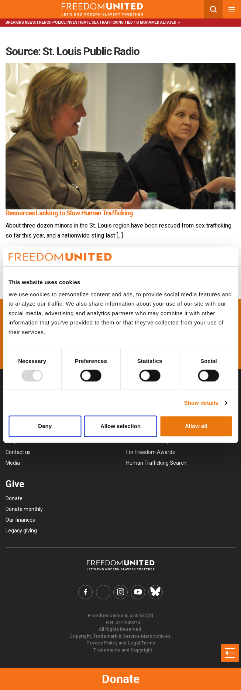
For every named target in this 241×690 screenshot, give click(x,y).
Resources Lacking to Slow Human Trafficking (69, 213)
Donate (121, 679)
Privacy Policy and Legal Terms (120, 642)
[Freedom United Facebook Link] (87, 592)
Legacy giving (21, 531)
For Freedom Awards (150, 452)
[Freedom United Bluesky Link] (154, 592)
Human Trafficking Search (156, 463)
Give (15, 484)
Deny (45, 426)
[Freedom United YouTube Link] (138, 592)
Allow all (196, 426)
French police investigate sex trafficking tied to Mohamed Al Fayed (106, 22)
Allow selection (120, 426)
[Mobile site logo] (102, 9)
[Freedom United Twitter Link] (104, 592)
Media (13, 463)
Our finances (20, 520)
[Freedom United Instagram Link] (121, 592)
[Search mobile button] (213, 9)
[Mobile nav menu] (232, 9)
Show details (201, 403)
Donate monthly (24, 509)
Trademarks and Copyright (122, 649)
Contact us (18, 452)
